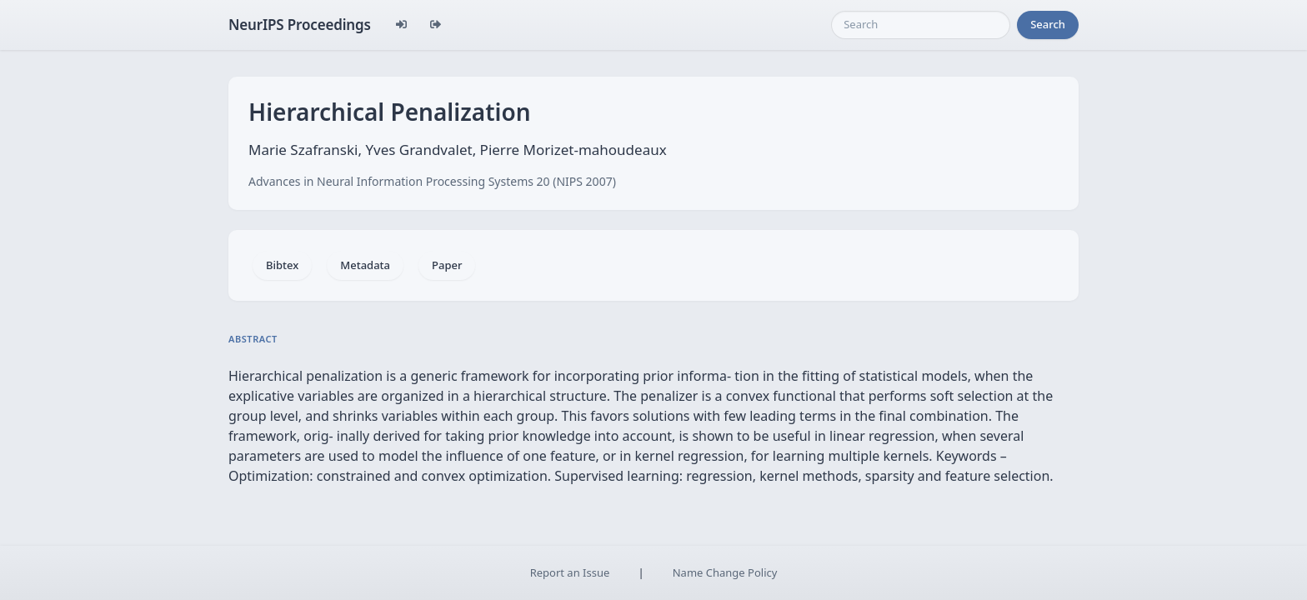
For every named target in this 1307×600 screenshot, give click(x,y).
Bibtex (282, 265)
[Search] (920, 25)
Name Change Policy (725, 572)
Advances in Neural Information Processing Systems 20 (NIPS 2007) (432, 181)
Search (1047, 24)
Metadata (365, 265)
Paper (447, 265)
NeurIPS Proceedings (299, 24)
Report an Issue (570, 572)
